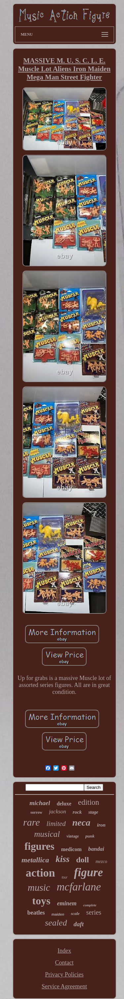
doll (82, 859)
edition (88, 802)
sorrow (36, 812)
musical (47, 834)
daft (78, 924)
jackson (57, 811)
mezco (101, 861)
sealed (56, 923)
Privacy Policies (64, 974)
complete (89, 905)
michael (39, 802)
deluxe (64, 803)
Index (64, 950)
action (40, 873)
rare (31, 822)
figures (39, 846)
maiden (58, 914)
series (94, 912)
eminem (66, 903)
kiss (62, 859)
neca (81, 822)
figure (88, 872)
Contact (64, 962)
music (39, 887)
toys (41, 901)
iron (101, 825)
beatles (36, 912)
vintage (72, 836)
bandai (96, 849)
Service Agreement (64, 986)
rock (77, 812)
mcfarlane (79, 887)
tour (64, 877)
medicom (71, 849)
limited (55, 824)
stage (93, 812)
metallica (35, 860)
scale (75, 913)
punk (89, 836)
